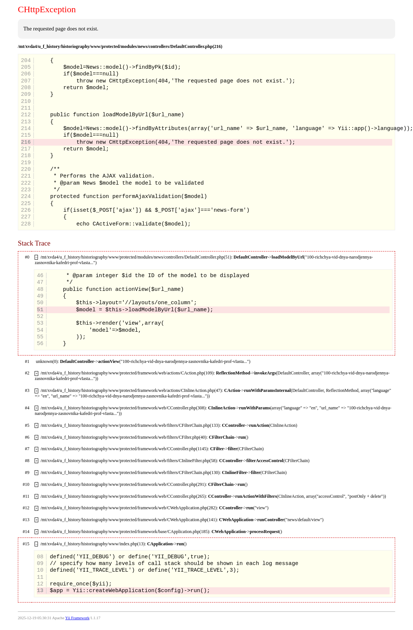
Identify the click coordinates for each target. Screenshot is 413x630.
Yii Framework (77, 618)
